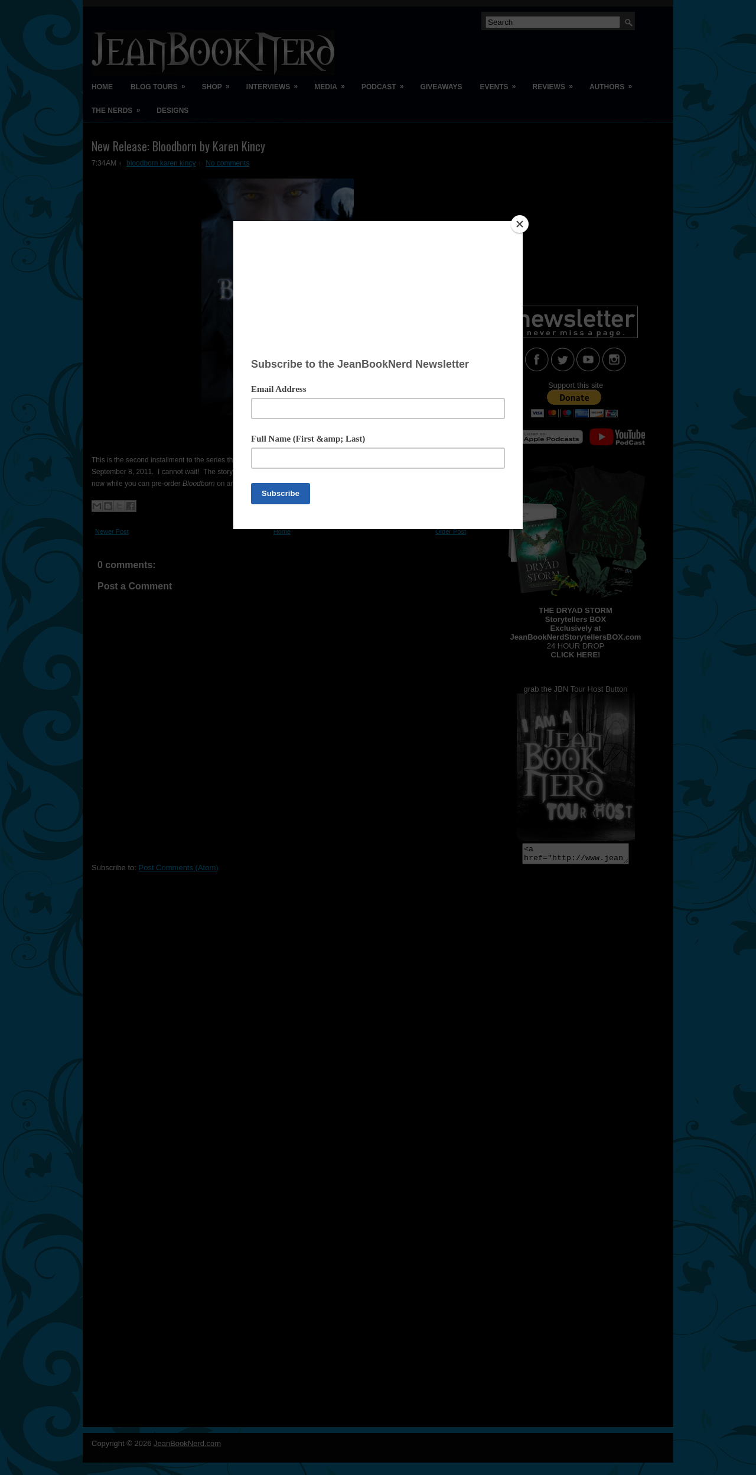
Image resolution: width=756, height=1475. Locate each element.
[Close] (520, 224)
